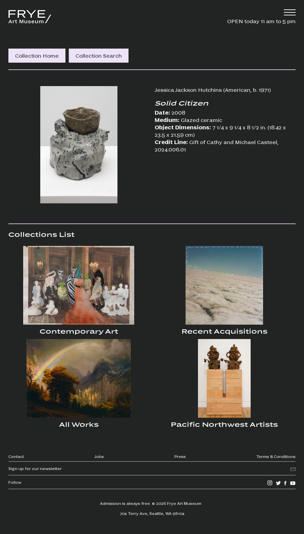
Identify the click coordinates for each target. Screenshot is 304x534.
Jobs (99, 456)
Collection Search (98, 55)
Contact (16, 456)
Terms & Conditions (276, 456)
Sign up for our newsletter (35, 468)
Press (180, 456)
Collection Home (37, 55)
